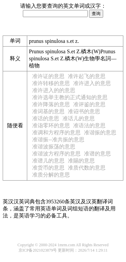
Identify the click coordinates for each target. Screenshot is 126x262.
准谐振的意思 (100, 132)
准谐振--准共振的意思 (58, 139)
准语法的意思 (89, 125)
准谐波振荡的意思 (53, 146)
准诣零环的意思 (51, 125)
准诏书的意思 (84, 111)
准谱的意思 (97, 153)
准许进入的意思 (92, 83)
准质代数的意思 (87, 168)
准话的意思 (45, 118)
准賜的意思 (81, 160)
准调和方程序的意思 (56, 132)
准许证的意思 (48, 76)
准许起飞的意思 (87, 76)
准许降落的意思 (51, 104)
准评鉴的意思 (89, 104)
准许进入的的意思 (53, 90)
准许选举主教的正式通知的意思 (70, 97)
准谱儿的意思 (48, 160)
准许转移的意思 (51, 83)
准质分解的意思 (51, 175)
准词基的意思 (48, 111)
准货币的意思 (48, 168)
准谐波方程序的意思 (56, 153)
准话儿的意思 (78, 118)
